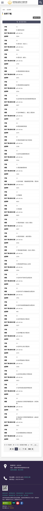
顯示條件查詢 (21, 22)
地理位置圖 (13, 470)
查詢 (40, 2)
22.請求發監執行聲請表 (22, 319)
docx (22, 47)
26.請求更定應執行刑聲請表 (24, 374)
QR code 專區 (19, 495)
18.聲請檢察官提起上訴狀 (23, 264)
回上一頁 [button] (37, 17)
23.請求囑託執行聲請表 (22, 332)
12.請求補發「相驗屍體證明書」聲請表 (27, 181)
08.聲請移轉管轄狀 (21, 126)
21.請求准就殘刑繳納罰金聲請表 (25, 305)
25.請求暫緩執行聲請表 (22, 360)
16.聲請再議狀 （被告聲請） (24, 236)
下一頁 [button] (24, 449)
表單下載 (8, 14)
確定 (35, 444)
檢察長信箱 (5, 493)
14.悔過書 (19, 209)
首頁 (4, 9)
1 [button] (16, 449)
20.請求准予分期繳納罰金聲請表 (25, 291)
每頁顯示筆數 (23, 445)
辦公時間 (20, 470)
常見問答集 (5, 495)
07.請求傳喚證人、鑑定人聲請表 (25, 112)
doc (22, 33)
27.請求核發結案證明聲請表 (24, 387)
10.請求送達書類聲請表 (22, 154)
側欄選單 (2, 2)
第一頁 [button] (12, 449)
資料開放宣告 (12, 493)
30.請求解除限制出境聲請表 (24, 432)
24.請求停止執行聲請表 (22, 346)
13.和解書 (19, 195)
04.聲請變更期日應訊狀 (22, 71)
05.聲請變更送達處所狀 (22, 85)
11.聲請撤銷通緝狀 (21, 167)
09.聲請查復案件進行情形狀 (24, 140)
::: (1, 1)
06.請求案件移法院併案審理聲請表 (26, 99)
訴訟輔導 (9, 9)
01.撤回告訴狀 (20, 30)
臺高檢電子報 (12, 495)
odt (19, 33)
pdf (17, 33)
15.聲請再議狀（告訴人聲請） (24, 222)
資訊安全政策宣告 (29, 493)
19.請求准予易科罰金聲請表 (24, 277)
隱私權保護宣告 (20, 493)
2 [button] (19, 449)
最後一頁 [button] (30, 449)
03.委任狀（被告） (21, 57)
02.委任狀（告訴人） (22, 43)
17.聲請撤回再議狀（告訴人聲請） (26, 250)
